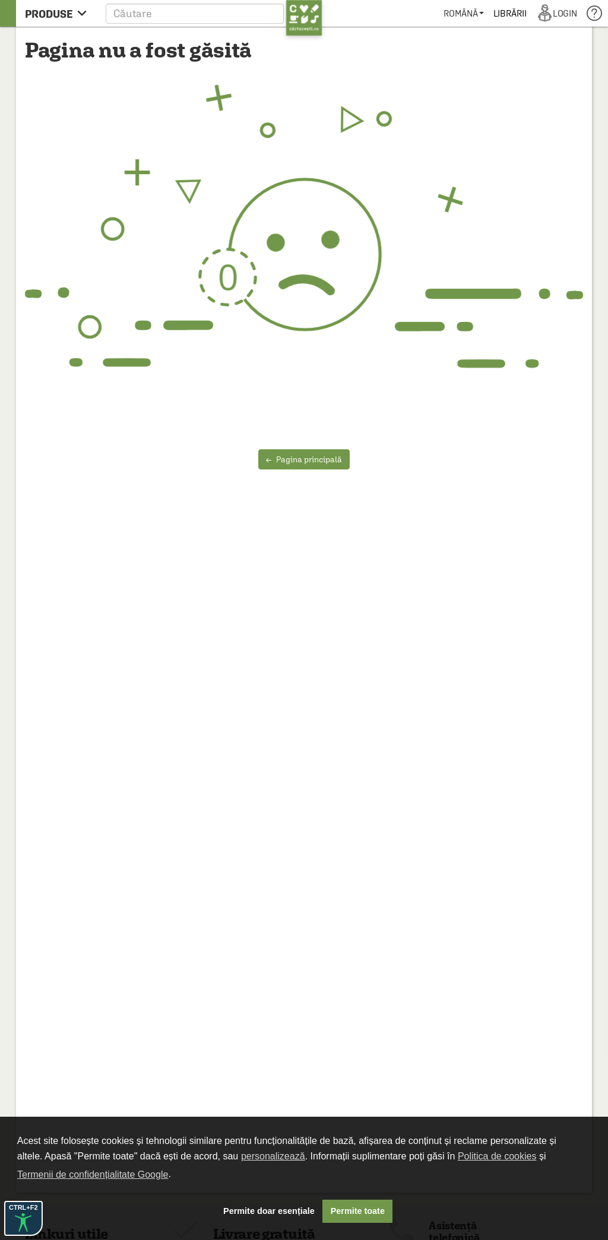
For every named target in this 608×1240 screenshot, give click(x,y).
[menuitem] (463, 13)
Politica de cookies (497, 1156)
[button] (214, 13)
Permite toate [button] (358, 1211)
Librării (510, 13)
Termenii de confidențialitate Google (92, 1174)
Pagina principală (304, 459)
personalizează (273, 1156)
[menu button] (59, 13)
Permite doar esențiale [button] (269, 1211)
